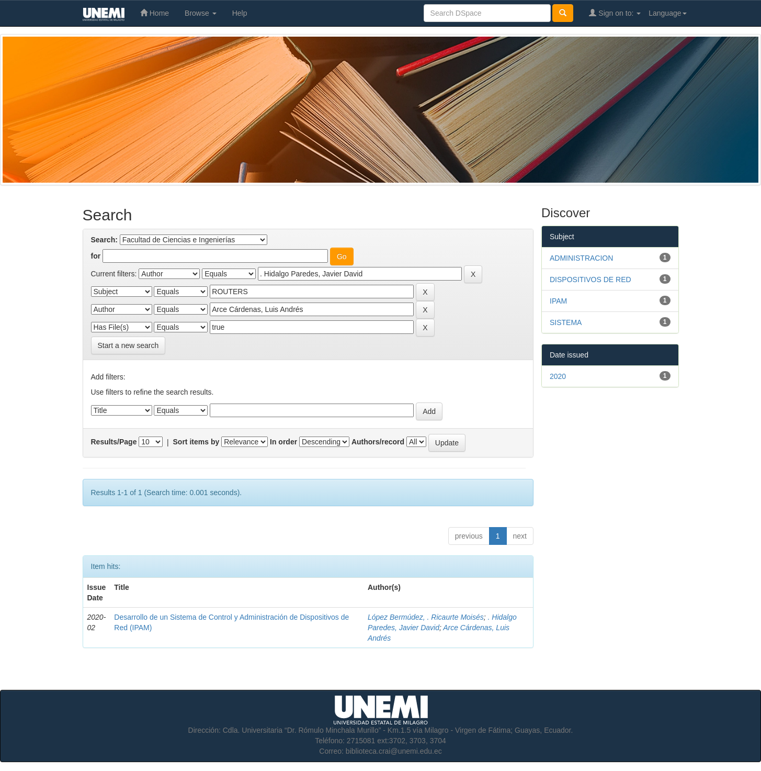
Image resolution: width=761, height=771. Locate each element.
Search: (104, 240)
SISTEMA (566, 322)
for (96, 256)
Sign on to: (615, 12)
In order (283, 442)
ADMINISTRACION (581, 258)
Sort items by (196, 442)
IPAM (558, 301)
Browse (201, 13)
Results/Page (114, 442)
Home (154, 12)
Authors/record (377, 442)
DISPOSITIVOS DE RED (590, 279)
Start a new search (128, 345)
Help (239, 13)
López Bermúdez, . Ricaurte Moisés (426, 617)
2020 (558, 376)
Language (667, 13)
